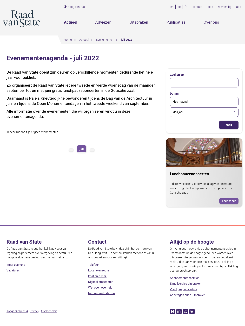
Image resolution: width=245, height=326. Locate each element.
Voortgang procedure (183, 289)
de (180, 6)
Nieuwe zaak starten (101, 293)
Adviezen (103, 22)
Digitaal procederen (100, 281)
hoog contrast (77, 6)
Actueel (70, 22)
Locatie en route (98, 270)
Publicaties (175, 22)
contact (197, 6)
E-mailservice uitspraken (185, 283)
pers (210, 6)
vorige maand (71, 150)
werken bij (224, 6)
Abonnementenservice (184, 278)
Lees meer (230, 201)
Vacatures (13, 270)
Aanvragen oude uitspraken (187, 295)
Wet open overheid (100, 287)
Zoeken (239, 22)
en (172, 6)
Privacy (34, 311)
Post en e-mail (97, 276)
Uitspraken (139, 22)
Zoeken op (177, 74)
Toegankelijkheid (17, 311)
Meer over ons (16, 264)
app (238, 6)
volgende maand (92, 150)
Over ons (211, 22)
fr (186, 6)
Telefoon (93, 264)
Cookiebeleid (49, 311)
